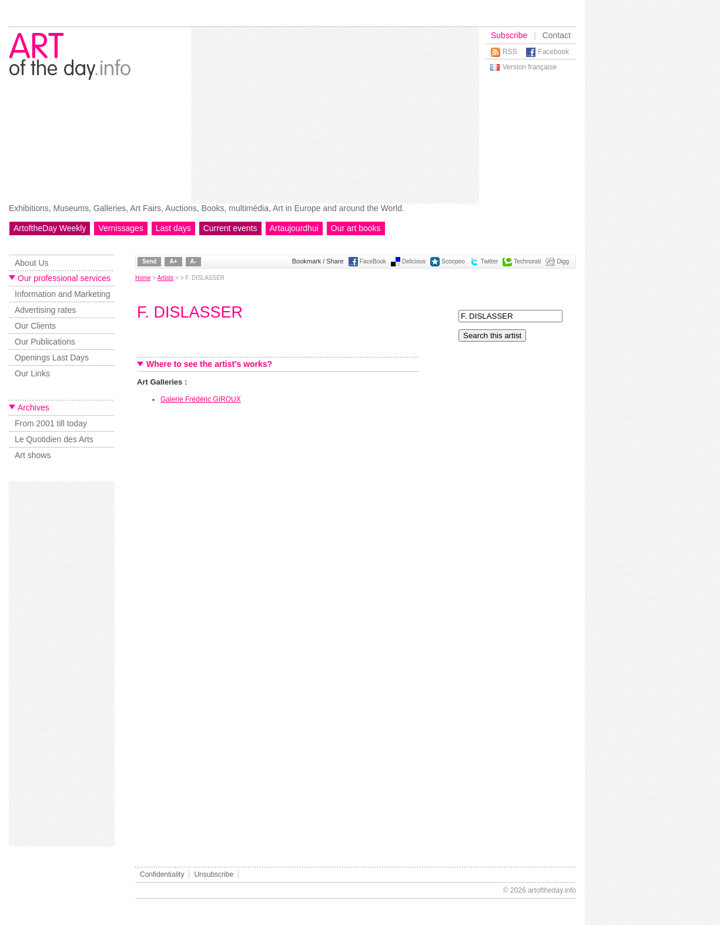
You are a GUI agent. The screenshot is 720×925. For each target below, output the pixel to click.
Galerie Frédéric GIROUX (200, 399)
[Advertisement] (324, 115)
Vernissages (120, 228)
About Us (32, 263)
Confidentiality (162, 874)
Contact (556, 35)
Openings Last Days (52, 357)
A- (193, 261)
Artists (166, 278)
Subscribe (509, 35)
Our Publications (45, 341)
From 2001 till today (51, 423)
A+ (173, 261)
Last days (173, 228)
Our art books (356, 228)
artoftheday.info (552, 890)
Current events (230, 228)
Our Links (32, 373)
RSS (510, 52)
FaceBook (373, 261)
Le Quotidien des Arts (54, 439)
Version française (530, 67)
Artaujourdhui (294, 228)
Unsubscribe (213, 874)
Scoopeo (452, 261)
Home (143, 278)
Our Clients (35, 325)
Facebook (553, 52)
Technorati (527, 261)
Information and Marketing (62, 294)
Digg (563, 261)
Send (149, 261)
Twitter (489, 261)
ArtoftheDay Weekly (50, 228)
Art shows (33, 455)
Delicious (414, 261)
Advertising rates (45, 310)
